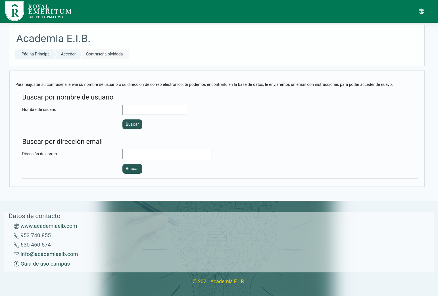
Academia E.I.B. (227, 281)
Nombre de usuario (39, 109)
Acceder (68, 54)
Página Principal (36, 54)
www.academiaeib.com (48, 226)
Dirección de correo (39, 154)
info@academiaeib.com (49, 254)
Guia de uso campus (45, 263)
